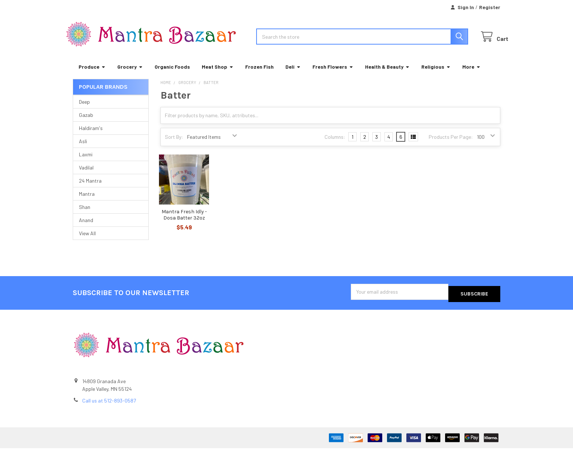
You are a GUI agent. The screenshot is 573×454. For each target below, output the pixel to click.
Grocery (130, 75)
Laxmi (85, 162)
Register (489, 7)
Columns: (335, 145)
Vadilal (86, 175)
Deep (84, 110)
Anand (86, 228)
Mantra (87, 202)
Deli (293, 75)
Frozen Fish (259, 75)
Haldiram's (91, 136)
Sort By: (174, 145)
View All (87, 241)
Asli (83, 149)
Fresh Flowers (332, 75)
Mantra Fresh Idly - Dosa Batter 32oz (184, 223)
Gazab (86, 123)
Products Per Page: (451, 145)
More (471, 75)
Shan (84, 215)
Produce (92, 75)
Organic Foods (172, 75)
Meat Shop (218, 75)
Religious (436, 75)
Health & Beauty (387, 75)
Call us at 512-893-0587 (109, 406)
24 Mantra (90, 189)
